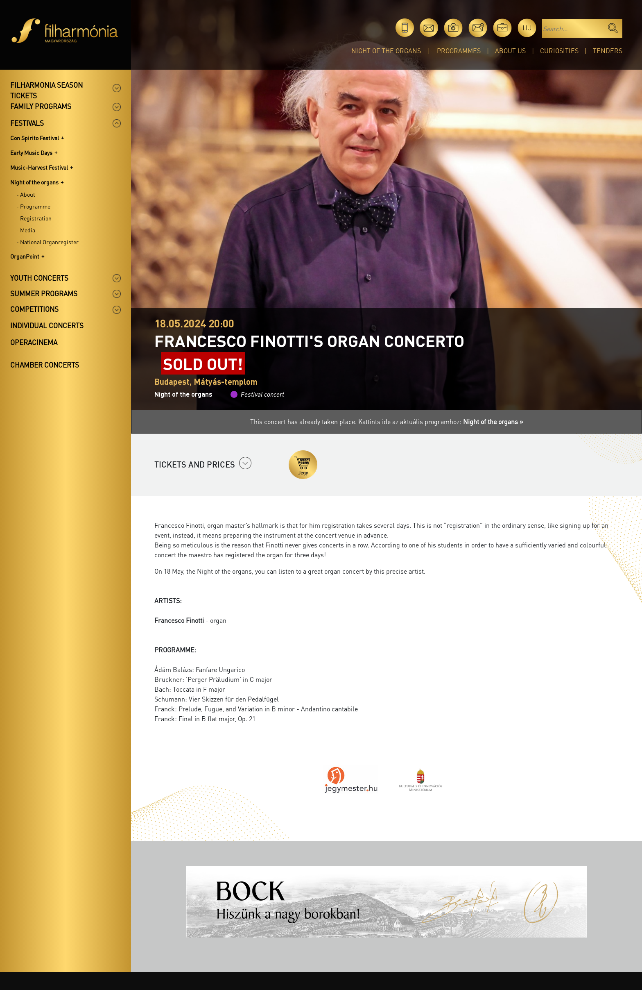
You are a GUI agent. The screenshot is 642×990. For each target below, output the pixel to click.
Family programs (40, 106)
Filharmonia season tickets (46, 90)
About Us (510, 50)
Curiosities (559, 50)
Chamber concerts (44, 364)
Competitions (34, 308)
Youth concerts (39, 277)
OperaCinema (33, 342)
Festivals (27, 122)
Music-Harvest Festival (39, 167)
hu (527, 27)
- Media (25, 230)
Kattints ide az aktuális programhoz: (440, 421)
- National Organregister (47, 241)
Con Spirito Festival (34, 137)
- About (25, 194)
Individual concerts (47, 325)
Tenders (607, 50)
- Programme (33, 206)
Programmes (459, 50)
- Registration (34, 218)
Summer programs (43, 293)
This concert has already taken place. (304, 421)
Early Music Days (31, 152)
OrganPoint (24, 256)
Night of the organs (386, 50)
